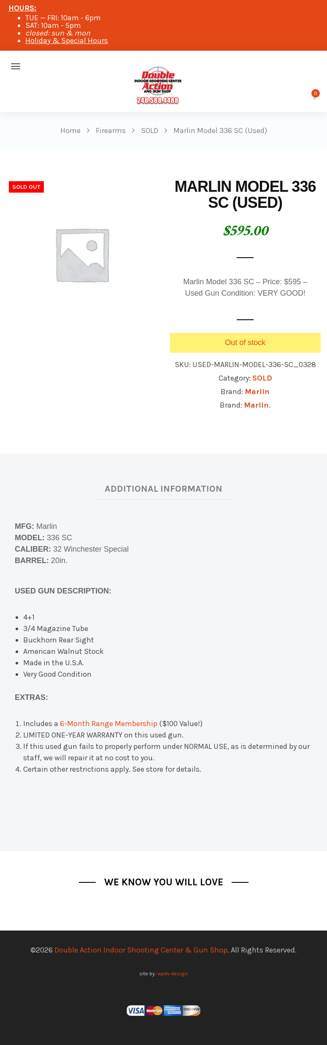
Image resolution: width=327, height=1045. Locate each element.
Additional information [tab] (163, 488)
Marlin (257, 391)
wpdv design (172, 973)
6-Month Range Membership (108, 723)
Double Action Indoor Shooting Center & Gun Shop (140, 950)
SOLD (262, 378)
